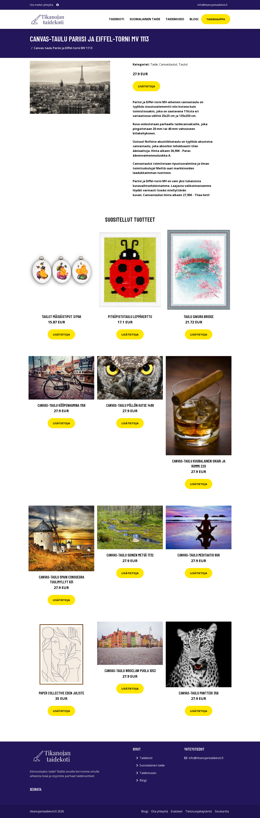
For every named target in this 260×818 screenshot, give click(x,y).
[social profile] (57, 4)
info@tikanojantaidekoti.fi (212, 4)
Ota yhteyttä (159, 811)
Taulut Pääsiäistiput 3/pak (61, 316)
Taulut (183, 64)
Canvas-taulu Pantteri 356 (198, 693)
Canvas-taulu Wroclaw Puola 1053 (130, 670)
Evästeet (176, 811)
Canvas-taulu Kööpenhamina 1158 (61, 405)
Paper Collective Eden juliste (61, 693)
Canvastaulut (168, 64)
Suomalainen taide (145, 19)
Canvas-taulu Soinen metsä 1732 (130, 555)
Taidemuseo (175, 19)
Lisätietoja (146, 86)
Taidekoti (116, 19)
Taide (154, 64)
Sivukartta (222, 811)
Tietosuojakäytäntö (198, 811)
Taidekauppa (215, 19)
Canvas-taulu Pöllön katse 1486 (130, 405)
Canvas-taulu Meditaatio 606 (198, 555)
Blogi (194, 19)
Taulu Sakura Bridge (199, 316)
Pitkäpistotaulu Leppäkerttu (130, 316)
